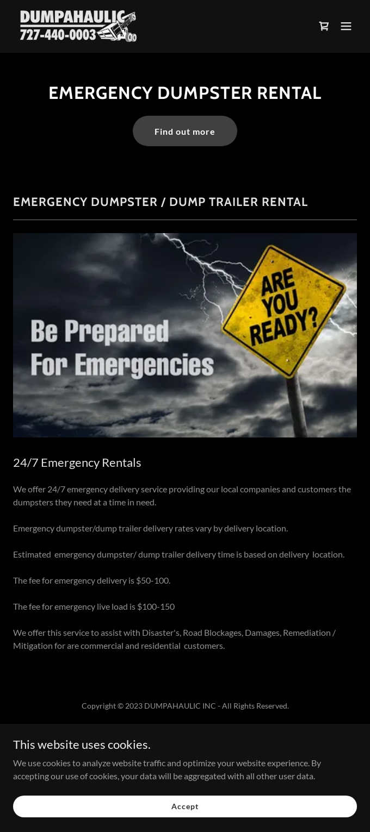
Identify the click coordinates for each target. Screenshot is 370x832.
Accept (184, 813)
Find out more (185, 131)
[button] (346, 26)
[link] (78, 26)
